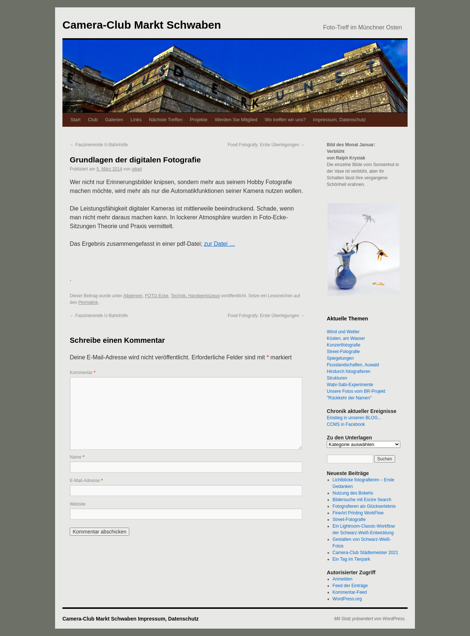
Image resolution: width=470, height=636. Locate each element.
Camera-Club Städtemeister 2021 (365, 552)
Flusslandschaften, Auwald (353, 364)
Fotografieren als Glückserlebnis (364, 506)
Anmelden (342, 579)
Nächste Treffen (166, 119)
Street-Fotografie (343, 351)
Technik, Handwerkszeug (195, 295)
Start (75, 119)
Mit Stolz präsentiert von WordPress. (370, 618)
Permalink (88, 302)
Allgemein (132, 295)
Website (78, 504)
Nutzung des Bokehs (353, 493)
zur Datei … (219, 244)
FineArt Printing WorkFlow (358, 512)
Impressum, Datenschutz (339, 119)
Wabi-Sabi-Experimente (350, 384)
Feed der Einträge (350, 585)
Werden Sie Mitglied (236, 119)
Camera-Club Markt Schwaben (141, 25)
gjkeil (137, 169)
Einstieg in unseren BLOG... (354, 417)
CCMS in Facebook (346, 424)
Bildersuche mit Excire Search (362, 499)
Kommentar (82, 372)
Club (93, 119)
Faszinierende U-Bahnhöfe (99, 144)
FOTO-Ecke (157, 295)
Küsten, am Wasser (346, 338)
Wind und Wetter (343, 331)
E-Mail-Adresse (86, 480)
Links (135, 119)
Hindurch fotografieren (348, 371)
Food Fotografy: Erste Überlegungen (266, 144)
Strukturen (337, 378)
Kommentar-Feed (350, 592)
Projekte (198, 119)
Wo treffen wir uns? (285, 119)
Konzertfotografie (343, 345)
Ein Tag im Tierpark (351, 559)
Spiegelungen (340, 358)
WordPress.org (347, 598)
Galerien (114, 119)
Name (77, 457)
